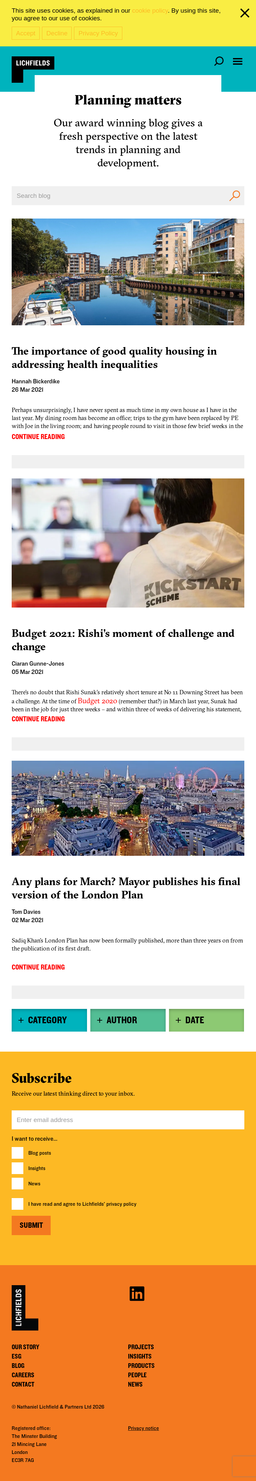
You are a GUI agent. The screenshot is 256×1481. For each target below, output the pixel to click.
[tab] (49, 1020)
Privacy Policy (98, 33)
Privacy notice (143, 1428)
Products (141, 1366)
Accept (25, 33)
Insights (36, 1168)
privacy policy (121, 1204)
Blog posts (39, 1153)
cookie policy (150, 10)
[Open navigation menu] (237, 61)
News (34, 1183)
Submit (31, 1225)
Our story (25, 1347)
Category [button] (47, 1020)
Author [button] (122, 1020)
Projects (141, 1347)
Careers (23, 1375)
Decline (56, 33)
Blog (18, 1366)
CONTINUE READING (38, 436)
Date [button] (194, 1020)
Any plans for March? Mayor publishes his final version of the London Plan (126, 888)
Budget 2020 (97, 700)
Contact (23, 1384)
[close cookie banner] (246, 14)
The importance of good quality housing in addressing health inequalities (114, 357)
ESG (16, 1356)
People (137, 1375)
